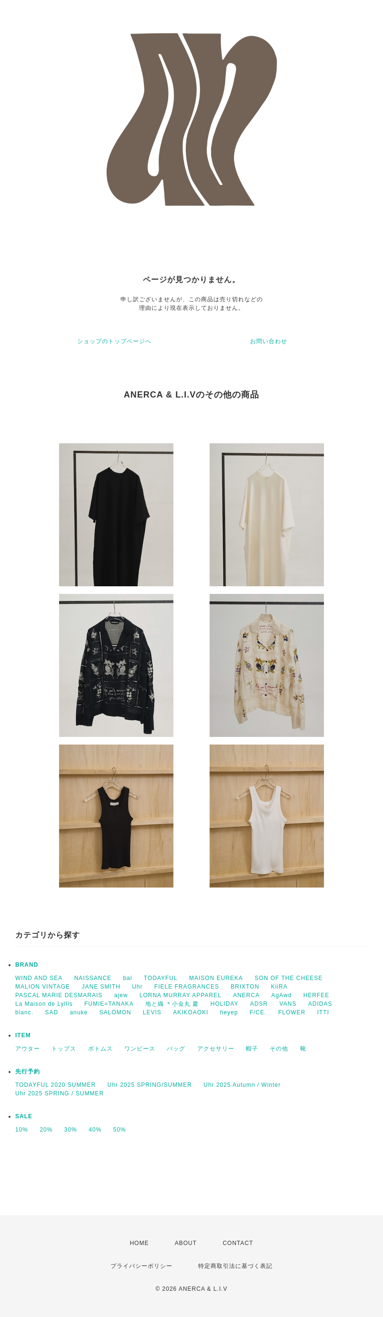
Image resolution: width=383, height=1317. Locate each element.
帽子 (252, 1048)
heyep (229, 1012)
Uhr (137, 986)
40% (95, 1129)
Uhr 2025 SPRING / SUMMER (59, 1093)
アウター (27, 1048)
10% (21, 1129)
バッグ (176, 1048)
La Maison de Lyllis (44, 1004)
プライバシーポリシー (141, 1266)
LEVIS (152, 1012)
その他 (279, 1048)
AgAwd (282, 995)
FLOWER (291, 1012)
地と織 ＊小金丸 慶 (172, 1004)
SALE (23, 1116)
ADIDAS (320, 1004)
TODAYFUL (161, 978)
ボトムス (100, 1048)
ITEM (23, 1035)
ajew (121, 995)
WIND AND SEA (38, 978)
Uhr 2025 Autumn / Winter (242, 1085)
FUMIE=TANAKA (108, 1004)
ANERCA (246, 995)
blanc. (24, 1012)
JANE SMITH (100, 986)
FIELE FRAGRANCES (186, 986)
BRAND (26, 964)
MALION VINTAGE (42, 986)
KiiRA (279, 986)
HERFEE (316, 995)
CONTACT (237, 1243)
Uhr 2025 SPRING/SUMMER (150, 1085)
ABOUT (186, 1243)
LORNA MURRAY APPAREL (181, 995)
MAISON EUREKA (216, 978)
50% (119, 1129)
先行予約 (27, 1071)
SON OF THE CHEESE (288, 978)
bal (127, 978)
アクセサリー (215, 1048)
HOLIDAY (225, 1004)
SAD (51, 1012)
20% (46, 1129)
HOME (139, 1243)
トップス (63, 1048)
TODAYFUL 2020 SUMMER (55, 1085)
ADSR (259, 1004)
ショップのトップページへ (114, 341)
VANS (288, 1004)
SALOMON (115, 1012)
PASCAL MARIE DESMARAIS (58, 995)
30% (70, 1129)
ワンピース (139, 1048)
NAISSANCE (92, 978)
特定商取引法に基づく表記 (235, 1266)
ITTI (323, 1012)
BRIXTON (245, 986)
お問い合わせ (268, 341)
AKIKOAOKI (190, 1012)
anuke (79, 1012)
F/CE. (258, 1012)
